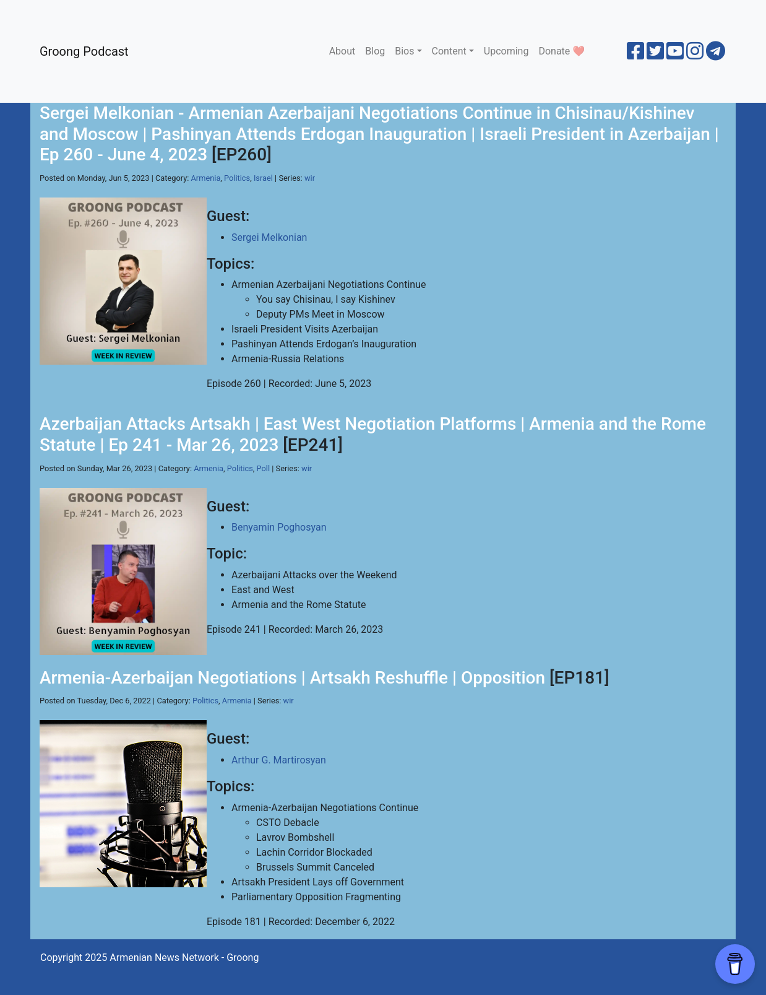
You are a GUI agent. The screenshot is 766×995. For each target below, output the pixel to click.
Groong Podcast (84, 51)
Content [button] (449, 51)
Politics (237, 178)
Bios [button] (404, 51)
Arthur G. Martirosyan (278, 760)
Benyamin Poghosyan (278, 527)
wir (309, 178)
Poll (263, 468)
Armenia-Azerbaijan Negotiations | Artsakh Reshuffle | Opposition (292, 677)
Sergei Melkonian (269, 237)
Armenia (206, 178)
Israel (263, 178)
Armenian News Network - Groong (184, 957)
